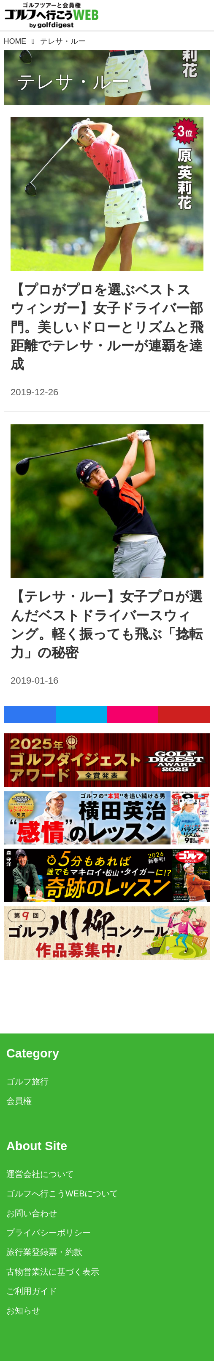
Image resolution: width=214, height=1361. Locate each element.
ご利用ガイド (31, 1291)
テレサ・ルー (73, 81)
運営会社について (40, 1174)
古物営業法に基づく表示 (52, 1271)
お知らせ (23, 1310)
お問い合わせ (31, 1213)
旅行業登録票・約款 (44, 1252)
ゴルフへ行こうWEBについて (62, 1193)
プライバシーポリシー (48, 1232)
